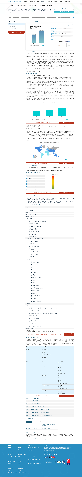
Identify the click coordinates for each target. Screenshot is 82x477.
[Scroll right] (73, 17)
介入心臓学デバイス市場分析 (31, 428)
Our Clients (10, 452)
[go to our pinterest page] (52, 457)
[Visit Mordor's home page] (14, 1)
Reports (25, 1)
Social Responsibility (22, 454)
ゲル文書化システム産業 (63, 424)
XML (9, 470)
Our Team (20, 449)
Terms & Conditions (22, 465)
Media (9, 454)
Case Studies (20, 459)
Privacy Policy (10, 468)
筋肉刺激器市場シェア (46, 428)
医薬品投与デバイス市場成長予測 (32, 424)
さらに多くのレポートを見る (37, 421)
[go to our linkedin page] (45, 457)
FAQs (19, 456)
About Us (10, 449)
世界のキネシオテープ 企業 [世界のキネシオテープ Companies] (31, 440)
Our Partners (20, 452)
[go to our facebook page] (47, 457)
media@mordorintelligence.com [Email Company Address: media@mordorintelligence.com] (35, 463)
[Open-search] (79, 1)
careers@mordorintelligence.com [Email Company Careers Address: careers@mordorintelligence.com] (50, 452)
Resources (50, 1)
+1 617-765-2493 (67, 1)
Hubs (19, 463)
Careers (9, 465)
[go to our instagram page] (54, 457)
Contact (60, 1)
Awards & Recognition (12, 456)
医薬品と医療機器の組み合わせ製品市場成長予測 (49, 425)
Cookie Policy (20, 468)
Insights (9, 459)
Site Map (19, 470)
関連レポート (29, 421)
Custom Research (32, 1)
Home (9, 447)
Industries (55, 1)
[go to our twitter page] (49, 457)
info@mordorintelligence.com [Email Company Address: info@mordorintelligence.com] (35, 459)
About (38, 1)
